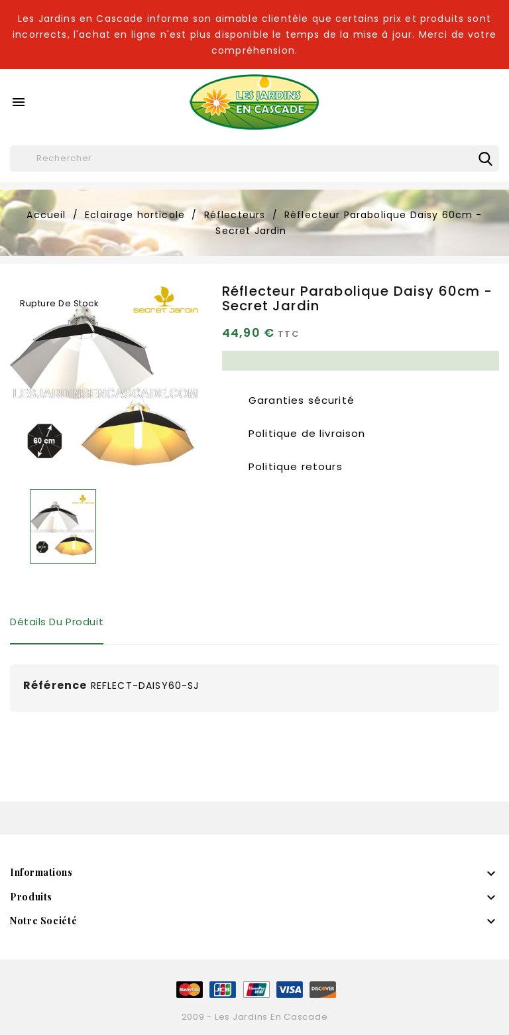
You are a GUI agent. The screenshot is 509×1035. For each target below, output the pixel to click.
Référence (55, 685)
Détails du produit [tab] (56, 622)
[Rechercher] (254, 158)
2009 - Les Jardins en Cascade (255, 1016)
